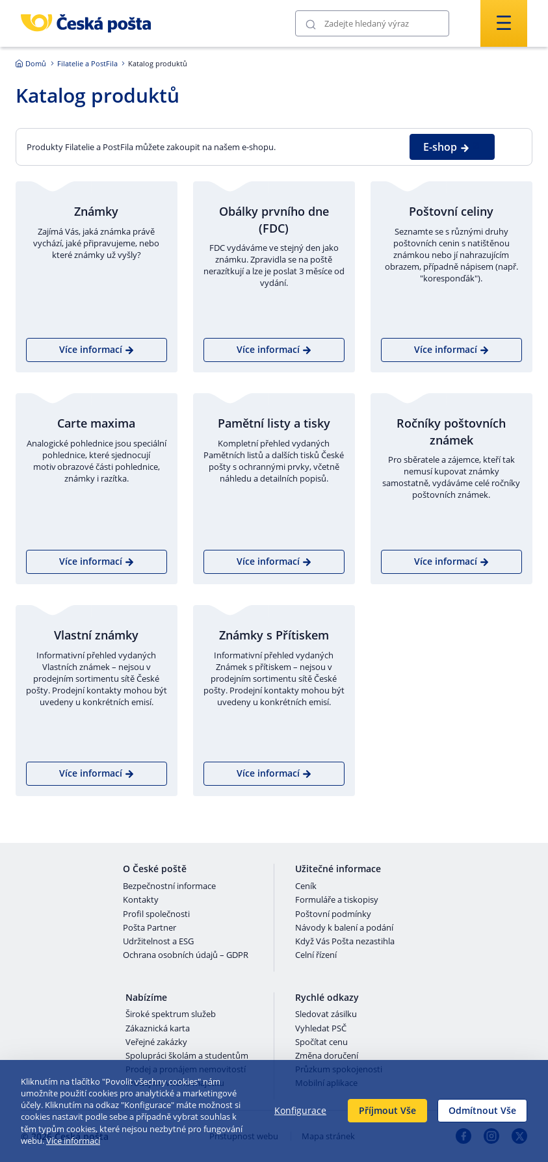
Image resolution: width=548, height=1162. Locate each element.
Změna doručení (326, 1056)
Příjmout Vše (387, 1110)
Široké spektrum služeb (170, 1014)
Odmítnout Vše (482, 1110)
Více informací (73, 1140)
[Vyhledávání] (372, 23)
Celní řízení (316, 955)
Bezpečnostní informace (169, 886)
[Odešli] (311, 24)
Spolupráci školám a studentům (186, 1056)
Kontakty (141, 900)
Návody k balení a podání (344, 928)
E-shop (446, 147)
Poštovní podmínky (333, 914)
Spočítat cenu (321, 1042)
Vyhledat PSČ (320, 1029)
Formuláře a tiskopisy (336, 900)
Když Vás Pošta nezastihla (345, 941)
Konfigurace (300, 1110)
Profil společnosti (156, 914)
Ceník (306, 886)
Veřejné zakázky (156, 1042)
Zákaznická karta (157, 1029)
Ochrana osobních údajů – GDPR (185, 955)
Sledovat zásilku (326, 1014)
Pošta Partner (149, 928)
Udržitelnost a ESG (158, 941)
